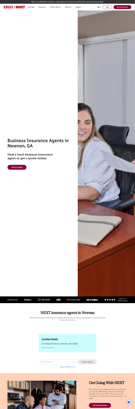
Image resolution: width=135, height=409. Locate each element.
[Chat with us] (129, 402)
